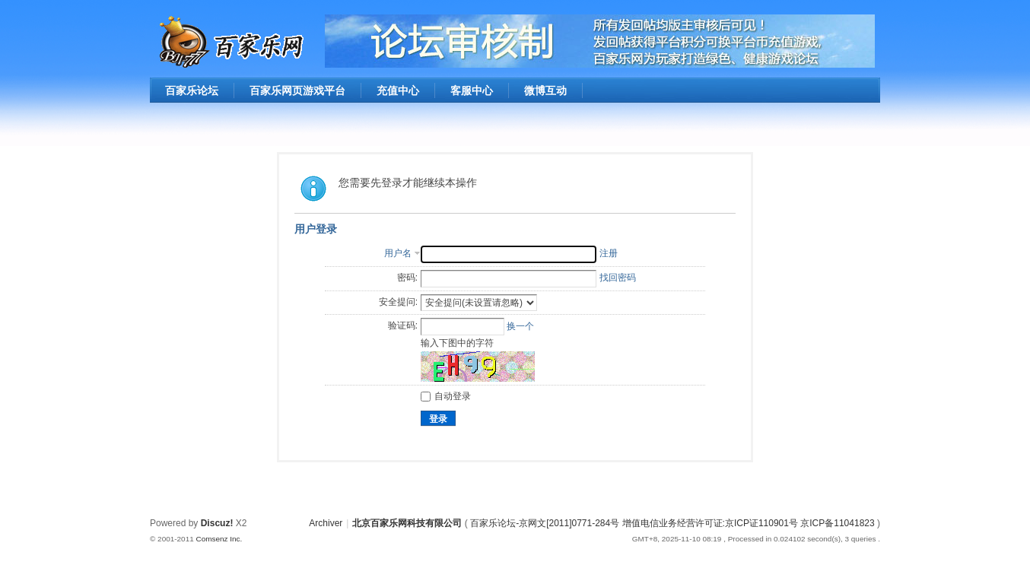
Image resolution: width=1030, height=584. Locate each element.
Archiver (325, 523)
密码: (407, 277)
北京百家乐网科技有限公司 (407, 523)
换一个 (520, 326)
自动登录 (446, 396)
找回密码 (617, 277)
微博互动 (545, 90)
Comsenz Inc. (219, 539)
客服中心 (471, 90)
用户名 (398, 253)
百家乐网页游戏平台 (297, 90)
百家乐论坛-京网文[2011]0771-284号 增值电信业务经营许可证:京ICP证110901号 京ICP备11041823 (673, 523)
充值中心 (398, 90)
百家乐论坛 (191, 90)
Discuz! (217, 523)
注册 (608, 253)
